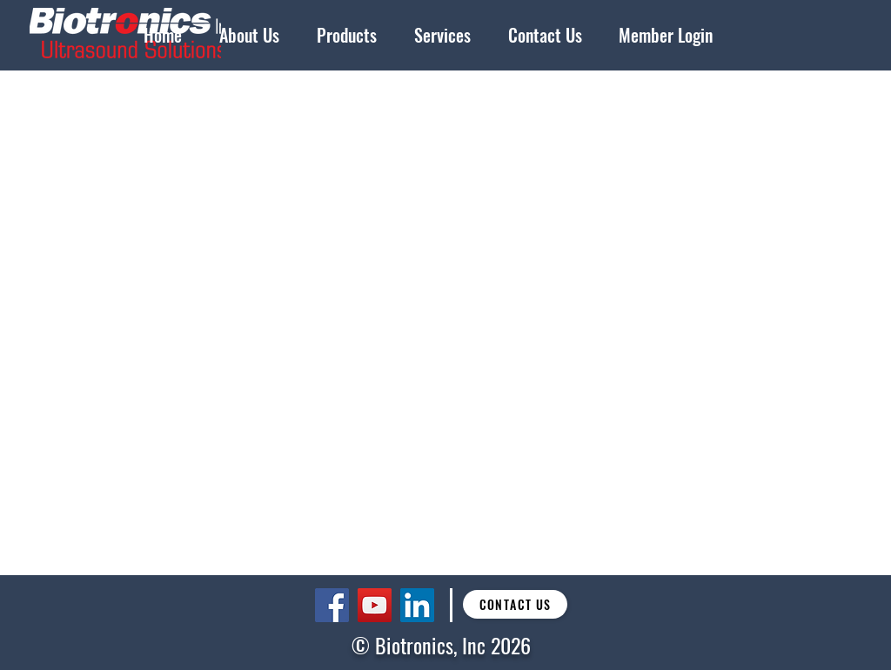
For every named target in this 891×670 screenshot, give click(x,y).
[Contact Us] (515, 604)
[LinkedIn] (417, 605)
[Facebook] (332, 605)
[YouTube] (375, 605)
